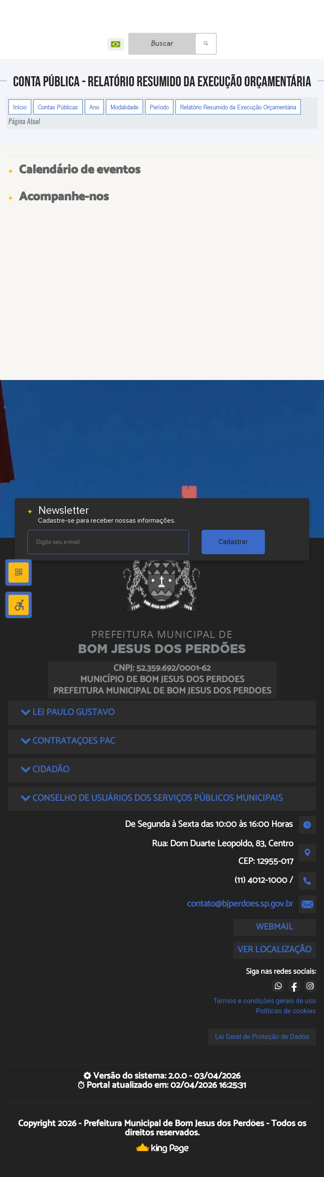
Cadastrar (233, 542)
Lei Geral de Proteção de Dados (262, 1037)
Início (20, 107)
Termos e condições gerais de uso (264, 1001)
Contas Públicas (58, 107)
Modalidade (124, 107)
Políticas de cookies (286, 1011)
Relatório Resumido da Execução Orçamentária (238, 107)
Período (159, 107)
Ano (94, 107)
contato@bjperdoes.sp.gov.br (240, 904)
